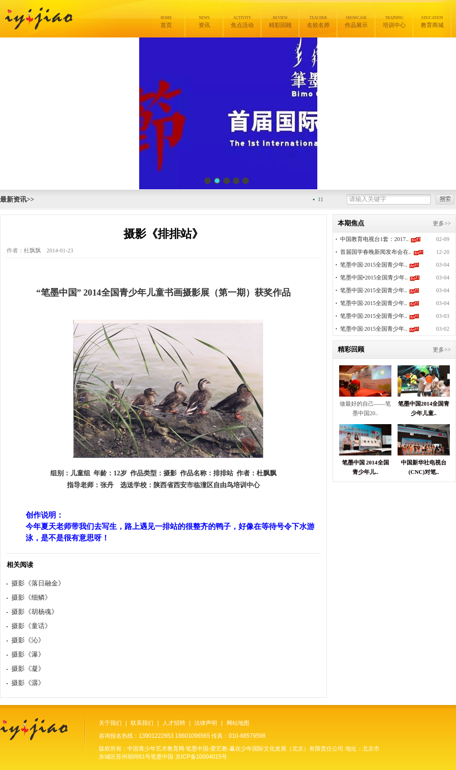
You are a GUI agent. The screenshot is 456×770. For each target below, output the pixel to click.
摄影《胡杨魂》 (34, 611)
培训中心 (394, 22)
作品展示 (356, 22)
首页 (166, 22)
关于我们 (110, 723)
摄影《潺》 (28, 683)
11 (324, 199)
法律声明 (205, 723)
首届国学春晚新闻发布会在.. (375, 252)
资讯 (204, 22)
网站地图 (238, 723)
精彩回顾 (280, 22)
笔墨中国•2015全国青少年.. (374, 277)
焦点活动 (242, 22)
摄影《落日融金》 (38, 583)
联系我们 (142, 723)
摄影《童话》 (31, 626)
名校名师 (318, 22)
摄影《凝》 (28, 668)
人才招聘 (173, 723)
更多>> (442, 223)
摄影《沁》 (28, 640)
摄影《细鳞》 (31, 597)
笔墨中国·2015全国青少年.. (373, 264)
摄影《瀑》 (28, 654)
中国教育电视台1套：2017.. (374, 239)
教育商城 (432, 22)
